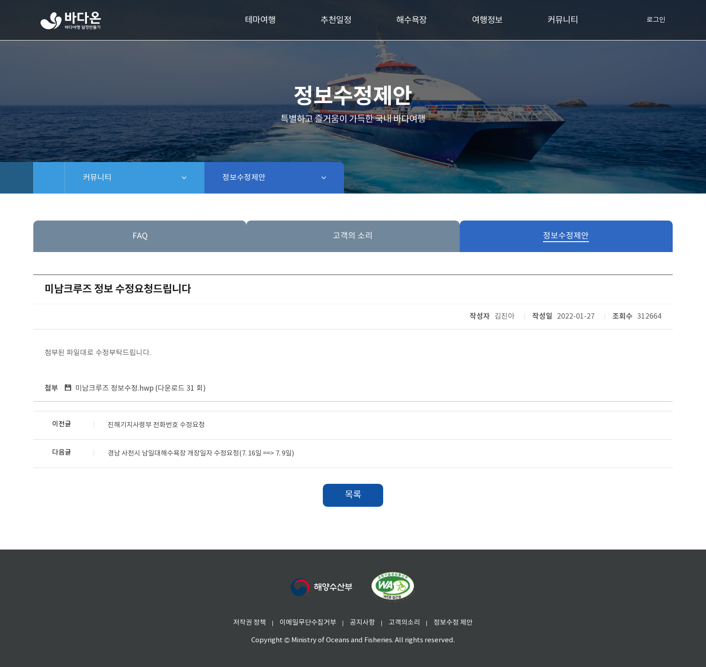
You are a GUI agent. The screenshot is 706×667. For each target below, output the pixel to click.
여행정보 (487, 20)
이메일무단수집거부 (308, 622)
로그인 (648, 20)
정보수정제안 (267, 178)
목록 (353, 495)
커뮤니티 (563, 20)
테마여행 (260, 20)
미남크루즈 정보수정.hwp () (140, 388)
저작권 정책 (249, 622)
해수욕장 (411, 20)
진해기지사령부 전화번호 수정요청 (156, 425)
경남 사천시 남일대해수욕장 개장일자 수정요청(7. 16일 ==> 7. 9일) (201, 453)
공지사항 (362, 622)
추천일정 (336, 20)
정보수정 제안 (453, 622)
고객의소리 (404, 622)
